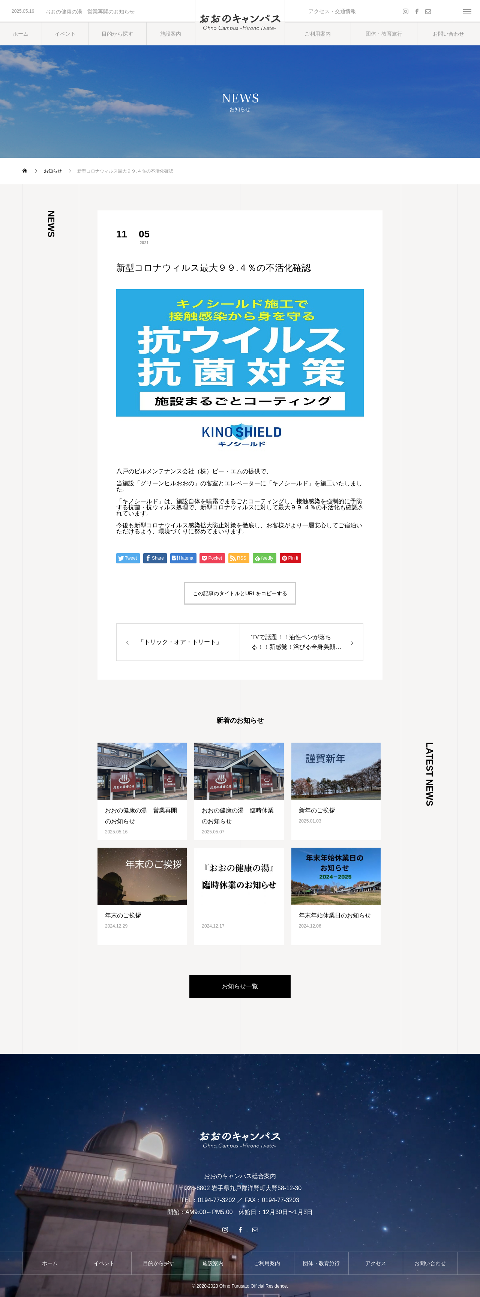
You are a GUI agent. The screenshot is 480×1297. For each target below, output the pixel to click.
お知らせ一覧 (240, 986)
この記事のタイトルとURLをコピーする (240, 593)
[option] (97, 12)
